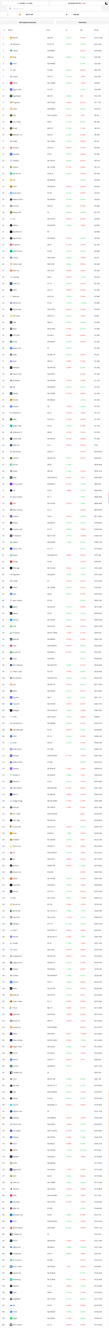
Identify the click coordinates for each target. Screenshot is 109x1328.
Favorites (82, 22)
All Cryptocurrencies (27, 22)
